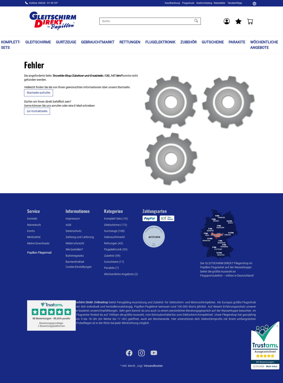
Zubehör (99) (112, 255)
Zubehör (188, 42)
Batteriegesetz (75, 255)
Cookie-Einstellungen (79, 266)
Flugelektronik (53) (116, 249)
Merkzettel (33, 237)
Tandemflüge (235, 3)
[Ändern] (254, 3)
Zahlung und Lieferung (80, 237)
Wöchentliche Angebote (264, 45)
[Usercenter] (226, 21)
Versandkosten (153, 365)
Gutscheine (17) (114, 261)
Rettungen (129, 42)
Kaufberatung (172, 3)
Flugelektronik (160, 42)
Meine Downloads (38, 243)
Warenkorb (34, 224)
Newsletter (219, 3)
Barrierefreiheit (75, 261)
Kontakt (32, 218)
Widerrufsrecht (75, 243)
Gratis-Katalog (204, 3)
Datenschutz (74, 231)
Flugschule (188, 3)
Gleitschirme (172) (115, 224)
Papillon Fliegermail (39, 252)
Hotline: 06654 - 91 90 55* (43, 3)
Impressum (73, 218)
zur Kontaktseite (37, 111)
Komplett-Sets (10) (116, 218)
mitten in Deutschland (239, 275)
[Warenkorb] (250, 21)
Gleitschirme (38, 42)
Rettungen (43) (113, 243)
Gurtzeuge (66, 42)
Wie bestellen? (74, 249)
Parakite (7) (111, 267)
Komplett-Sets (10, 45)
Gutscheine (213, 42)
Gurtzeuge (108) (114, 231)
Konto (31, 231)
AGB (68, 224)
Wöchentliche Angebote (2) (121, 274)
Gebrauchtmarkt (97, 42)
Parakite (237, 42)
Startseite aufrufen (38, 92)
